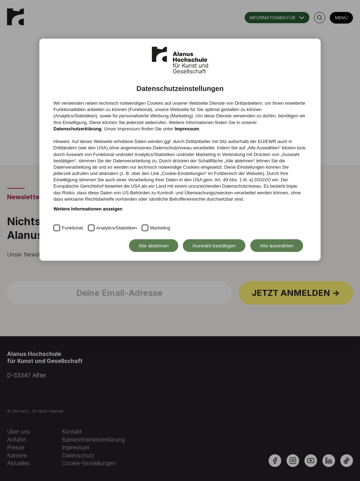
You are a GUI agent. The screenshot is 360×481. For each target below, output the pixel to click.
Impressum (187, 128)
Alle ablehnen (154, 245)
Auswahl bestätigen (214, 245)
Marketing (160, 227)
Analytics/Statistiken (116, 227)
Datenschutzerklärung (77, 128)
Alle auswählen (277, 245)
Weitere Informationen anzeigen (87, 209)
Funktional (72, 227)
